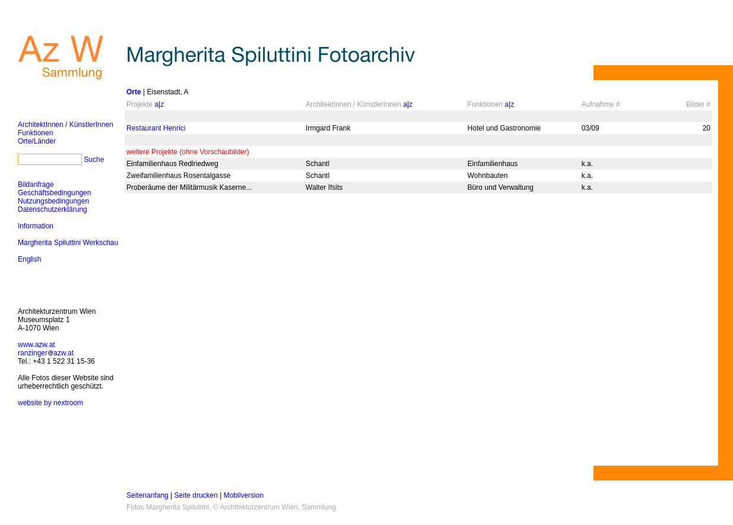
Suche (94, 159)
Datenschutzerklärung (52, 209)
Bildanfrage (36, 184)
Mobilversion (244, 495)
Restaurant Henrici (155, 128)
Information (35, 226)
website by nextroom (50, 403)
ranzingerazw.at (46, 353)
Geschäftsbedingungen (54, 193)
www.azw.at (36, 345)
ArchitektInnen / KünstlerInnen (65, 124)
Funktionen (35, 133)
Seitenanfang (147, 495)
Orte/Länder (37, 141)
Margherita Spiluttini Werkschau (68, 242)
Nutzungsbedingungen (53, 201)
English (29, 259)
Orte (133, 92)
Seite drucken (196, 495)
